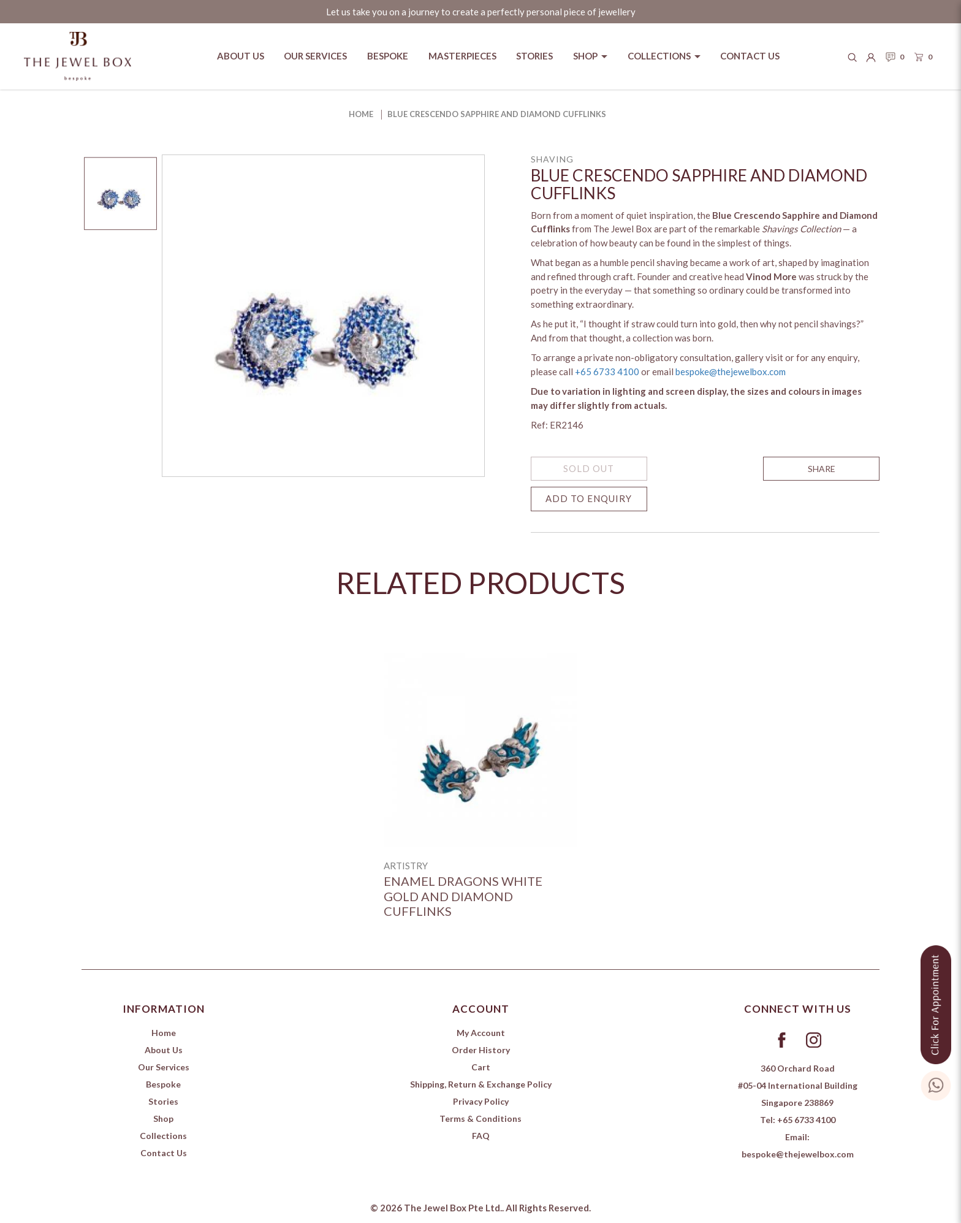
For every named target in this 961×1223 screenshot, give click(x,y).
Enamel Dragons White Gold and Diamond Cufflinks (463, 896)
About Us (164, 1050)
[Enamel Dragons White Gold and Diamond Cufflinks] (480, 750)
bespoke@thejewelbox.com (730, 371)
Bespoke (163, 1084)
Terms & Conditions (480, 1118)
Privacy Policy (481, 1101)
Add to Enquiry (588, 498)
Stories (163, 1101)
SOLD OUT (588, 468)
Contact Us (163, 1153)
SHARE (821, 468)
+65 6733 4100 (607, 371)
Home (361, 114)
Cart (480, 1067)
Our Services (163, 1067)
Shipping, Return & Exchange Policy (481, 1084)
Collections (163, 1135)
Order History (481, 1050)
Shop (163, 1118)
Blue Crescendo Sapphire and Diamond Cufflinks (496, 114)
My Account (481, 1032)
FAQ (481, 1135)
